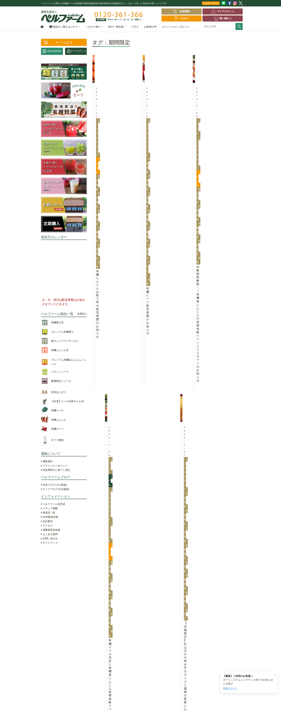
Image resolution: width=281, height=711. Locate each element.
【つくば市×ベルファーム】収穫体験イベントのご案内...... (185, 579)
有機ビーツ (57, 680)
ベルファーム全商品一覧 (56, 610)
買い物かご (222, 18)
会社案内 (47, 521)
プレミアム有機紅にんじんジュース (58, 638)
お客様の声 (150, 26)
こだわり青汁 (94, 26)
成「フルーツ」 (128, 626)
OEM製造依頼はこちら (217, 612)
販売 (122, 647)
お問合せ (235, 644)
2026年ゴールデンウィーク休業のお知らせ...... (73, 559)
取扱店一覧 (48, 512)
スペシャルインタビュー (176, 26)
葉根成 (124, 610)
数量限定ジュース (52, 650)
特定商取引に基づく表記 (55, 470)
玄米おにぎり (50, 656)
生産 (122, 636)
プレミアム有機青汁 (53, 621)
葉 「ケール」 (127, 615)
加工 (122, 642)
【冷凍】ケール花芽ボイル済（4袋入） (58, 663)
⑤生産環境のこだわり (93, 640)
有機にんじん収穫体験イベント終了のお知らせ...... (78, 569)
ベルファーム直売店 (53, 504)
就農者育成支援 (50, 530)
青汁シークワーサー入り (56, 626)
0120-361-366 (217, 632)
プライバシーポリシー (54, 465)
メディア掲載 (49, 508)
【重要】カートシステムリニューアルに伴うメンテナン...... (83, 574)
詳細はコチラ (230, 688)
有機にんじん (58, 675)
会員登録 (182, 11)
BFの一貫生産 (117, 26)
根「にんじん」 (128, 621)
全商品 (82, 313)
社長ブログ (54, 485)
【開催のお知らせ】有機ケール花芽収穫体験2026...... (80, 579)
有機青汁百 (49, 615)
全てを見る (130, 552)
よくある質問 (49, 534)
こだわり (181, 18)
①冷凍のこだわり (90, 615)
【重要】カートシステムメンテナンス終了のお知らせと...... (83, 564)
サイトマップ (49, 543)
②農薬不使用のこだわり (94, 621)
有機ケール (57, 670)
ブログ (135, 26)
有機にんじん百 (51, 631)
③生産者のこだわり (91, 626)
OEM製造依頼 (49, 517)
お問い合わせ (211, 3)
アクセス (47, 525)
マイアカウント (222, 11)
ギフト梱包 (49, 686)
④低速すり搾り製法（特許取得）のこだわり (96, 633)
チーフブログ (55, 489)
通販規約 (47, 461)
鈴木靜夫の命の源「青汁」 (95, 645)
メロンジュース (51, 645)
